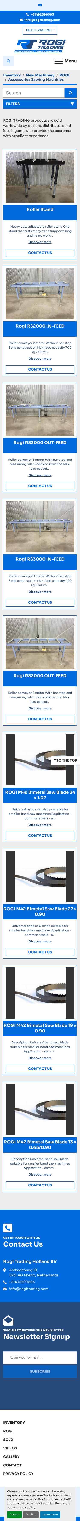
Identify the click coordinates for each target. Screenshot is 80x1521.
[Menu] (58, 61)
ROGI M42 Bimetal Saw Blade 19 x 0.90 (40, 1028)
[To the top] (65, 760)
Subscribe (40, 1371)
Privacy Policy (18, 1474)
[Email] (40, 1357)
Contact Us (40, 253)
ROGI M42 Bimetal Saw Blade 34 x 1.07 (40, 795)
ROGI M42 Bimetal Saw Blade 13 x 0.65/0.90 (40, 1144)
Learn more (50, 1514)
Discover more (40, 242)
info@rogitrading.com (42, 20)
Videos (10, 1448)
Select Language (39, 30)
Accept (14, 1514)
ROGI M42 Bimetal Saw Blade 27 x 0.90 (40, 911)
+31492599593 (42, 14)
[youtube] (40, 5)
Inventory (14, 1422)
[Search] (34, 93)
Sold (8, 1439)
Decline (31, 1514)
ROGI (8, 1431)
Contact (12, 1465)
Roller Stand (40, 209)
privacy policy (25, 1507)
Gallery (11, 1457)
